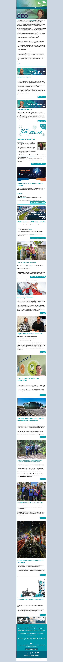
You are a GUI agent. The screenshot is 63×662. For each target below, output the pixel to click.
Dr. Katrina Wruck (20, 142)
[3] (39, 306)
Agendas (30, 229)
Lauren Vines (35, 638)
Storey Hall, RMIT (23, 197)
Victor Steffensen (20, 30)
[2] (38, 305)
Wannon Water (28, 338)
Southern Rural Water (21, 338)
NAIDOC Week (32, 20)
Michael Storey (32, 234)
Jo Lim (18, 63)
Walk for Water (29, 265)
